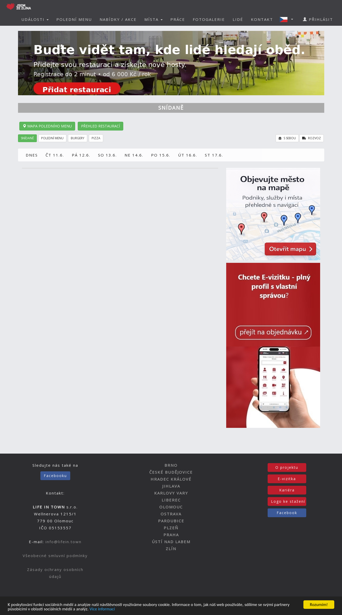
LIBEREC (171, 500)
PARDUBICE (171, 520)
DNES (32, 155)
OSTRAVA (171, 513)
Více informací (102, 609)
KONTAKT (262, 19)
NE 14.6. (134, 155)
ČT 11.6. (55, 155)
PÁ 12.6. (81, 155)
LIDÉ (238, 19)
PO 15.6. (160, 155)
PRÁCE (177, 19)
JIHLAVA (171, 486)
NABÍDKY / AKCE (118, 19)
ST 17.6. (214, 155)
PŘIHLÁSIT (318, 19)
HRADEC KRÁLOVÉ (171, 479)
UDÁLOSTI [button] (35, 19)
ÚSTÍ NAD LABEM (171, 541)
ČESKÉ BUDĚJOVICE (171, 472)
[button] (288, 19)
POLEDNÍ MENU (74, 19)
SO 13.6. (107, 155)
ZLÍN (171, 548)
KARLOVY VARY (171, 493)
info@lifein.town (64, 541)
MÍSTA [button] (153, 19)
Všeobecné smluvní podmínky (55, 555)
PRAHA (171, 534)
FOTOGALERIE (209, 19)
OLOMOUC (171, 506)
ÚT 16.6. (187, 155)
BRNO (171, 465)
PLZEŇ (171, 527)
